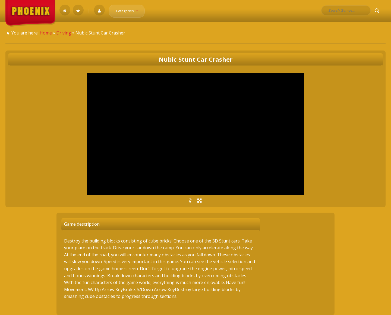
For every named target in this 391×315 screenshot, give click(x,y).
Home (46, 33)
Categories (129, 10)
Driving (63, 33)
